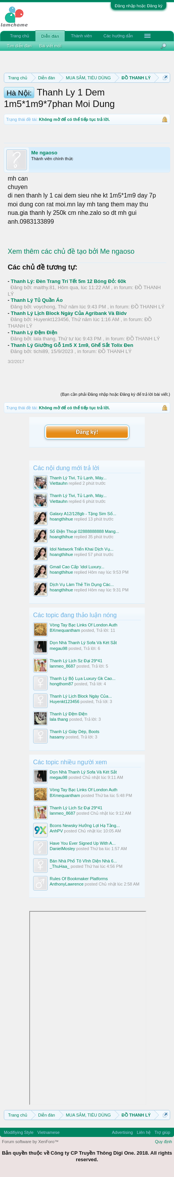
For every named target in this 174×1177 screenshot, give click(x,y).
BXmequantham (65, 630)
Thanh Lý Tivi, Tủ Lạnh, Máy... (78, 477)
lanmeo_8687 (62, 666)
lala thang (44, 339)
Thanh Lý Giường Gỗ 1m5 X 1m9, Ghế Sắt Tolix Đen (72, 345)
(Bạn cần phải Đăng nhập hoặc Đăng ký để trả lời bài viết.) (115, 394)
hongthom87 (61, 683)
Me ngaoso (44, 153)
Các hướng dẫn (118, 35)
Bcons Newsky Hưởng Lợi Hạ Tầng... (85, 825)
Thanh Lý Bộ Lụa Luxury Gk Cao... (82, 678)
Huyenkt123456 (51, 319)
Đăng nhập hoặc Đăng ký (138, 5)
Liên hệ (144, 1132)
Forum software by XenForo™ (30, 1141)
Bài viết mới (50, 46)
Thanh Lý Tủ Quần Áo (37, 300)
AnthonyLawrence (67, 884)
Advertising (122, 1132)
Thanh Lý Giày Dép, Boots (74, 731)
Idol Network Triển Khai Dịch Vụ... (82, 549)
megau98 (58, 648)
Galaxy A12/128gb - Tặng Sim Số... (83, 513)
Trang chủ (19, 35)
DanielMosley (62, 848)
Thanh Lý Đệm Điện (34, 332)
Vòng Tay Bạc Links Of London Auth (83, 625)
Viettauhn (58, 483)
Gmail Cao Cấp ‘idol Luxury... (77, 566)
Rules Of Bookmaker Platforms (79, 878)
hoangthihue (61, 519)
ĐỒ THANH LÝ (147, 307)
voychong (44, 307)
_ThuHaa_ (59, 866)
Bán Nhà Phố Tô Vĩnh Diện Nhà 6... (83, 861)
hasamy (57, 737)
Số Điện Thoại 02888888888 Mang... (84, 531)
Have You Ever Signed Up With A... (82, 843)
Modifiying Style (18, 1132)
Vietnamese (48, 1132)
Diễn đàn (50, 36)
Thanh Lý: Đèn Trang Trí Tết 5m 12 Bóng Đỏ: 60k (68, 281)
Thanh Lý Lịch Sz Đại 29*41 (76, 660)
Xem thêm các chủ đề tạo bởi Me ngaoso (71, 251)
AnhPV (56, 831)
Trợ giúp (162, 1132)
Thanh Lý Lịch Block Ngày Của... (81, 696)
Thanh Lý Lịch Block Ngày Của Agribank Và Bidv (69, 313)
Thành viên (81, 35)
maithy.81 (44, 287)
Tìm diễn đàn (19, 46)
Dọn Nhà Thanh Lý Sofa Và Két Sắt (83, 642)
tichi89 (40, 351)
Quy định (163, 1141)
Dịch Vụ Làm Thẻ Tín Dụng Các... (82, 584)
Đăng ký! (87, 431)
